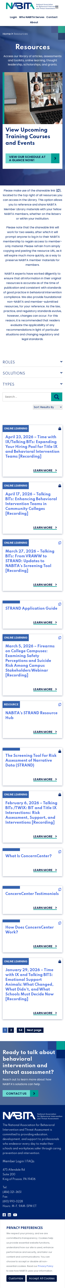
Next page (34, 1030)
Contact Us (16, 1093)
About (34, 22)
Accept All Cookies (42, 1278)
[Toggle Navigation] (57, 8)
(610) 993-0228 (13, 1201)
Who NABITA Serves (31, 17)
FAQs (30, 1161)
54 (21, 1030)
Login (13, 17)
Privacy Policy (45, 1266)
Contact (52, 17)
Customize (16, 1278)
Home (7, 34)
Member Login (13, 1161)
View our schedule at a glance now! (27, 158)
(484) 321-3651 (12, 1192)
